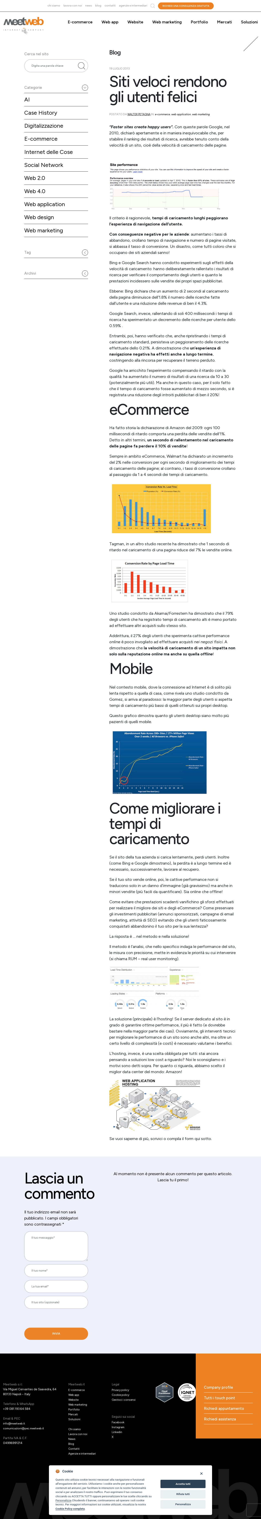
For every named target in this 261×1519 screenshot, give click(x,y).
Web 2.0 (35, 187)
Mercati (224, 22)
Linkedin (117, 1432)
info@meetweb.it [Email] (15, 1423)
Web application (46, 214)
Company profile (219, 1387)
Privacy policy (121, 1390)
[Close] (201, 1473)
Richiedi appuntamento (225, 1409)
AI (27, 105)
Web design (40, 228)
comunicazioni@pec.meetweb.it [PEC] (25, 1428)
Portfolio (199, 22)
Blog (98, 5)
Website (135, 22)
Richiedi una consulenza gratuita (186, 5)
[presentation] (52, 1332)
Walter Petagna (139, 114)
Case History (41, 119)
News (88, 5)
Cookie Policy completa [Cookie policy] (70, 1508)
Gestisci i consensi (124, 1399)
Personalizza (63, 1500)
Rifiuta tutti (183, 1494)
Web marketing (167, 22)
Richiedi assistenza (221, 1420)
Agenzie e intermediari (133, 5)
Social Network (44, 173)
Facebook (118, 1422)
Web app (110, 22)
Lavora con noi (72, 5)
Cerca (152, 6)
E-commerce (80, 22)
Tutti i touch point (220, 1398)
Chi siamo (54, 5)
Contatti (110, 5)
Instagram (119, 1427)
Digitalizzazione (45, 132)
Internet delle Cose (50, 160)
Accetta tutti (183, 1483)
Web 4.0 (35, 201)
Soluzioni (249, 22)
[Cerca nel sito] (81, 68)
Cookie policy (121, 1395)
